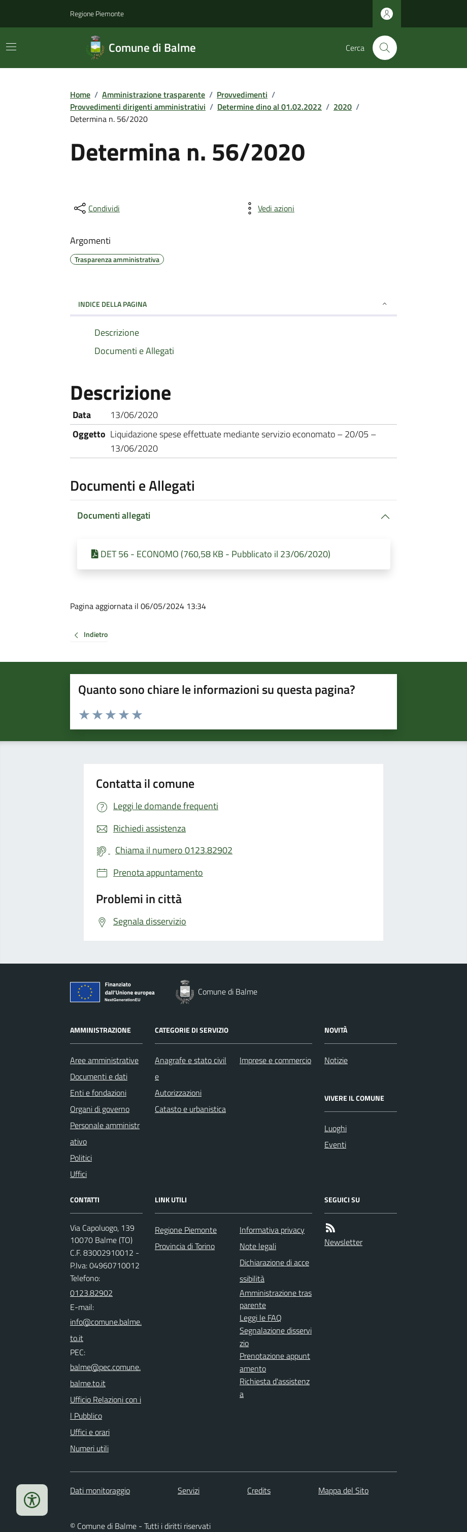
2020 (342, 107)
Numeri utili (89, 1448)
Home (80, 94)
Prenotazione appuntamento (275, 1362)
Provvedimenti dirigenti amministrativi (138, 107)
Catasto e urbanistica (190, 1109)
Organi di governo (99, 1109)
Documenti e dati (98, 1076)
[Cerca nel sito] (380, 48)
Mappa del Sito (343, 1490)
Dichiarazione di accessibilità (274, 1270)
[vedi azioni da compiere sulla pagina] (268, 208)
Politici (81, 1158)
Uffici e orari (90, 1432)
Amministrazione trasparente (153, 94)
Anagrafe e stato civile (190, 1068)
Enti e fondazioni (98, 1093)
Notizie (336, 1060)
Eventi (335, 1144)
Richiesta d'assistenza (275, 1387)
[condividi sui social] (96, 208)
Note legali (258, 1246)
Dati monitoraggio (100, 1490)
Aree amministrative (104, 1060)
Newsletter (343, 1242)
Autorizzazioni (178, 1093)
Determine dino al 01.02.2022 (269, 107)
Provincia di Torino (185, 1246)
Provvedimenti (242, 94)
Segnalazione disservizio (276, 1336)
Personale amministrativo (105, 1133)
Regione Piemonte (97, 13)
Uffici (78, 1174)
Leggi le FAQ (261, 1318)
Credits (259, 1490)
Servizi (188, 1490)
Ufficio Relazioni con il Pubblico (105, 1407)
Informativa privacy (272, 1230)
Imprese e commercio (275, 1060)
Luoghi (335, 1128)
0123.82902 (91, 1293)
